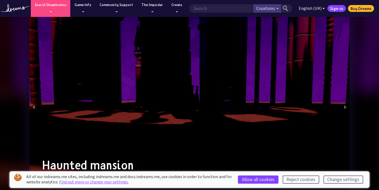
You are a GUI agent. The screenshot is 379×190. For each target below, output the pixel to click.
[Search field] (221, 8)
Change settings (343, 179)
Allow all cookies (258, 179)
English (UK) (311, 8)
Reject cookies (300, 179)
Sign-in (336, 8)
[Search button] (286, 8)
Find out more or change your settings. (94, 182)
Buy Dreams (360, 8)
